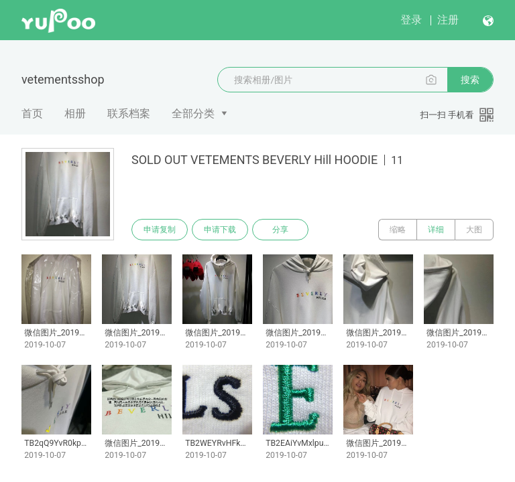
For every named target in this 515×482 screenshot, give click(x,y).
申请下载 (220, 229)
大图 (474, 229)
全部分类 (193, 113)
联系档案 (128, 113)
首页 (32, 113)
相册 (75, 113)
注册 (448, 19)
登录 (411, 19)
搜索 (470, 79)
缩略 (398, 229)
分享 (280, 229)
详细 (436, 229)
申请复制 (160, 229)
